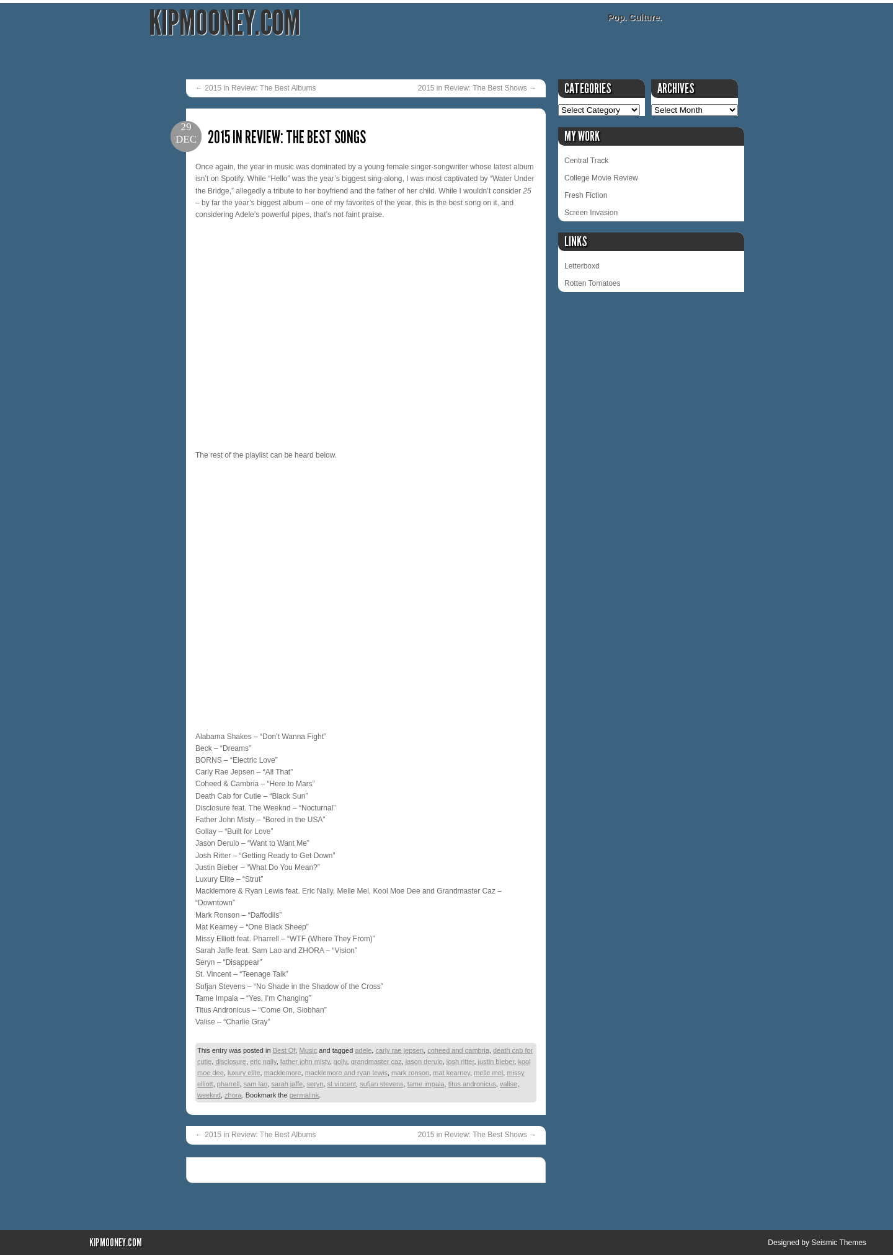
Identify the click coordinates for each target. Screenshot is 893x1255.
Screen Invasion (591, 212)
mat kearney (451, 1072)
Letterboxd (582, 266)
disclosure (230, 1061)
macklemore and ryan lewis (346, 1072)
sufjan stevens (381, 1084)
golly (340, 1061)
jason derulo (424, 1061)
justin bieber (496, 1061)
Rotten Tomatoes (592, 283)
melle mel (488, 1072)
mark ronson (410, 1072)
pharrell (228, 1084)
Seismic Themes (838, 1242)
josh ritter (460, 1061)
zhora (233, 1095)
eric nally (263, 1061)
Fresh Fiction (585, 195)
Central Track (586, 160)
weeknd (209, 1095)
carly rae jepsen (399, 1050)
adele (363, 1050)
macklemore (282, 1072)
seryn (315, 1084)
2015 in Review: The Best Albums (255, 88)
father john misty (305, 1061)
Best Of (284, 1050)
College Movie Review (601, 178)
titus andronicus (472, 1084)
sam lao (256, 1084)
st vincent (341, 1084)
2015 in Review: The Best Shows (477, 88)
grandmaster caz (376, 1061)
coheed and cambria (458, 1050)
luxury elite (244, 1072)
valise (508, 1084)
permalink (304, 1095)
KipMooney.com (224, 23)
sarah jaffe (287, 1084)
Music (308, 1050)
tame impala (426, 1084)
